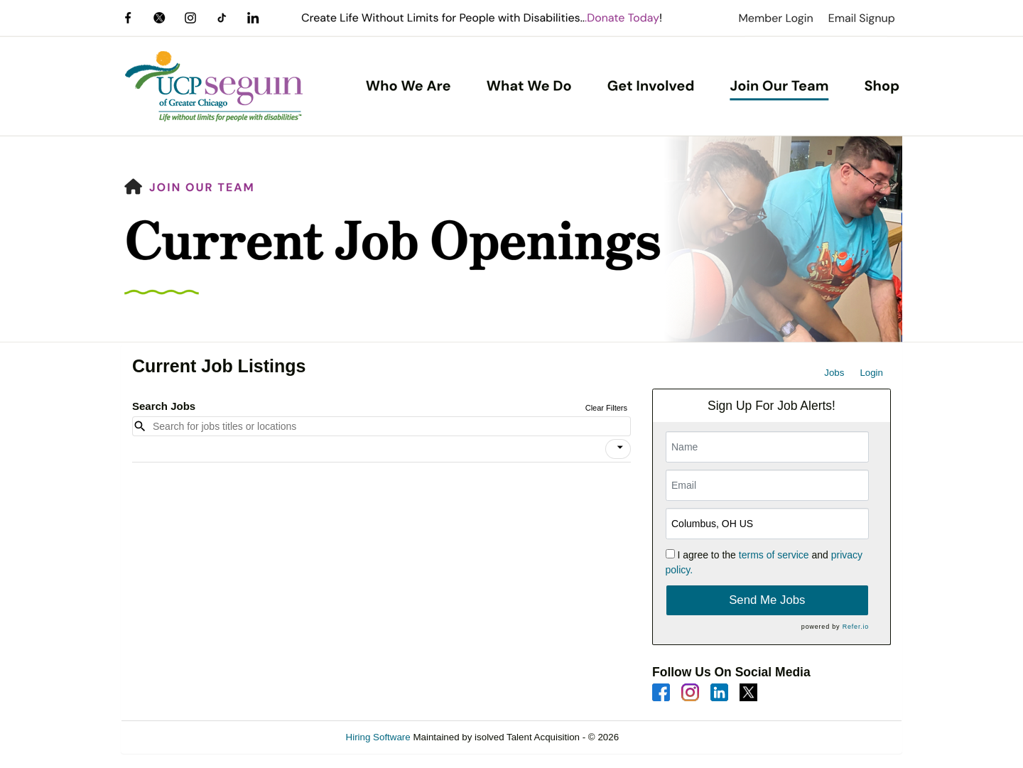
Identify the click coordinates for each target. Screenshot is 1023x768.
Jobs (834, 372)
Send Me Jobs (767, 600)
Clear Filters (606, 408)
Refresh (661, 737)
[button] (618, 449)
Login (871, 372)
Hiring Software (378, 737)
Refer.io (856, 626)
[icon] (620, 447)
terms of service (774, 555)
